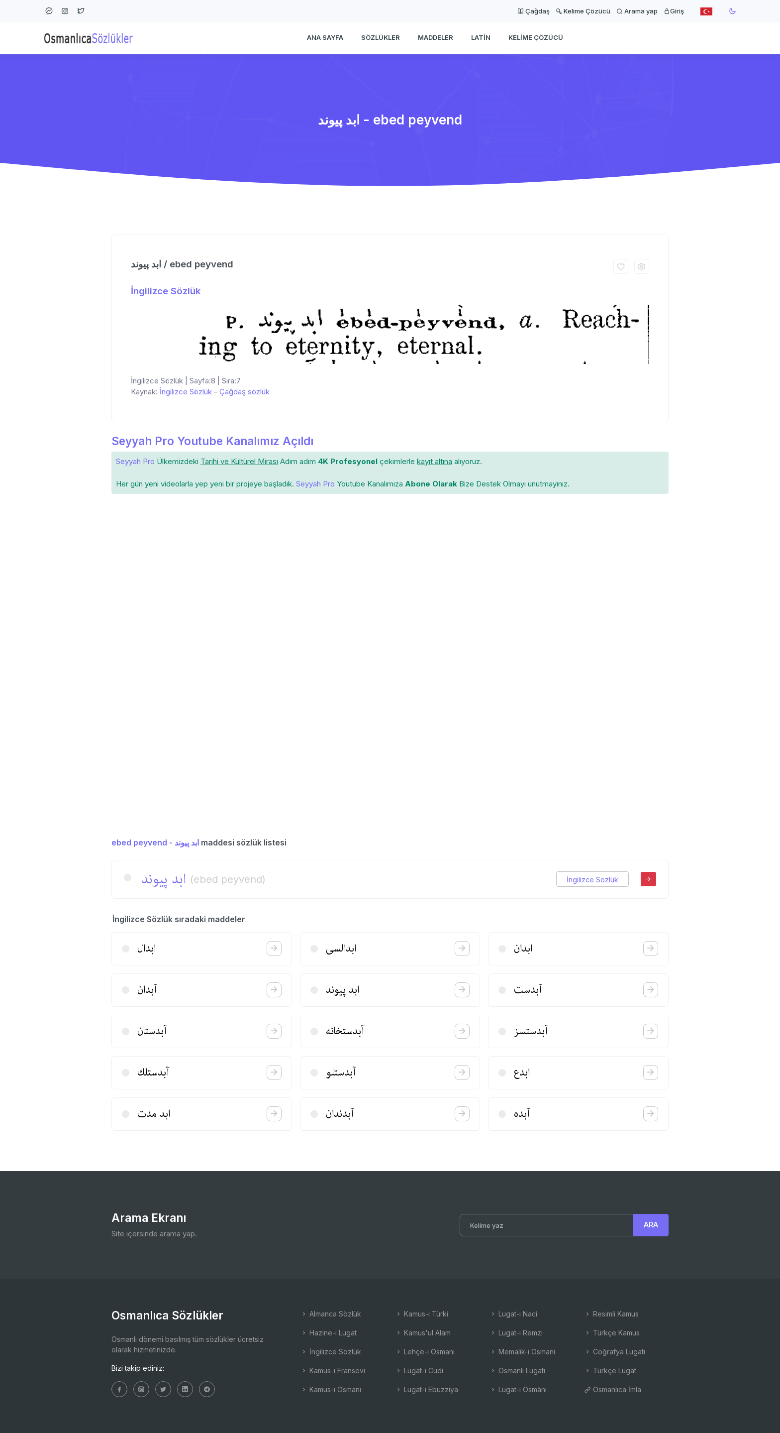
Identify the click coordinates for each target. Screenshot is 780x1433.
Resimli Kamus (611, 1314)
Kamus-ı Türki (421, 1314)
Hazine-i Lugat (328, 1332)
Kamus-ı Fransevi (332, 1370)
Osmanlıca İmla (612, 1389)
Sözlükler (380, 38)
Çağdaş (533, 11)
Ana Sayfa (325, 38)
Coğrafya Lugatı (614, 1351)
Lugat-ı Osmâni (518, 1389)
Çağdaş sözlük (244, 391)
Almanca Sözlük (330, 1314)
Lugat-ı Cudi (419, 1370)
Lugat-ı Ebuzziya (426, 1389)
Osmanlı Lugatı (517, 1370)
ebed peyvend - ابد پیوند (155, 842)
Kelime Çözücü (583, 11)
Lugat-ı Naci (513, 1314)
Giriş (674, 11)
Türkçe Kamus (612, 1332)
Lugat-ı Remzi (516, 1332)
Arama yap (637, 11)
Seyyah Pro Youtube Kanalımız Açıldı (212, 441)
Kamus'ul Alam (423, 1332)
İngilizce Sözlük (165, 291)
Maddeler (435, 38)
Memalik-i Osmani (522, 1351)
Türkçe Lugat (610, 1370)
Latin (480, 38)
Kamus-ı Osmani (330, 1389)
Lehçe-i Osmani (425, 1351)
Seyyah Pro (135, 461)
